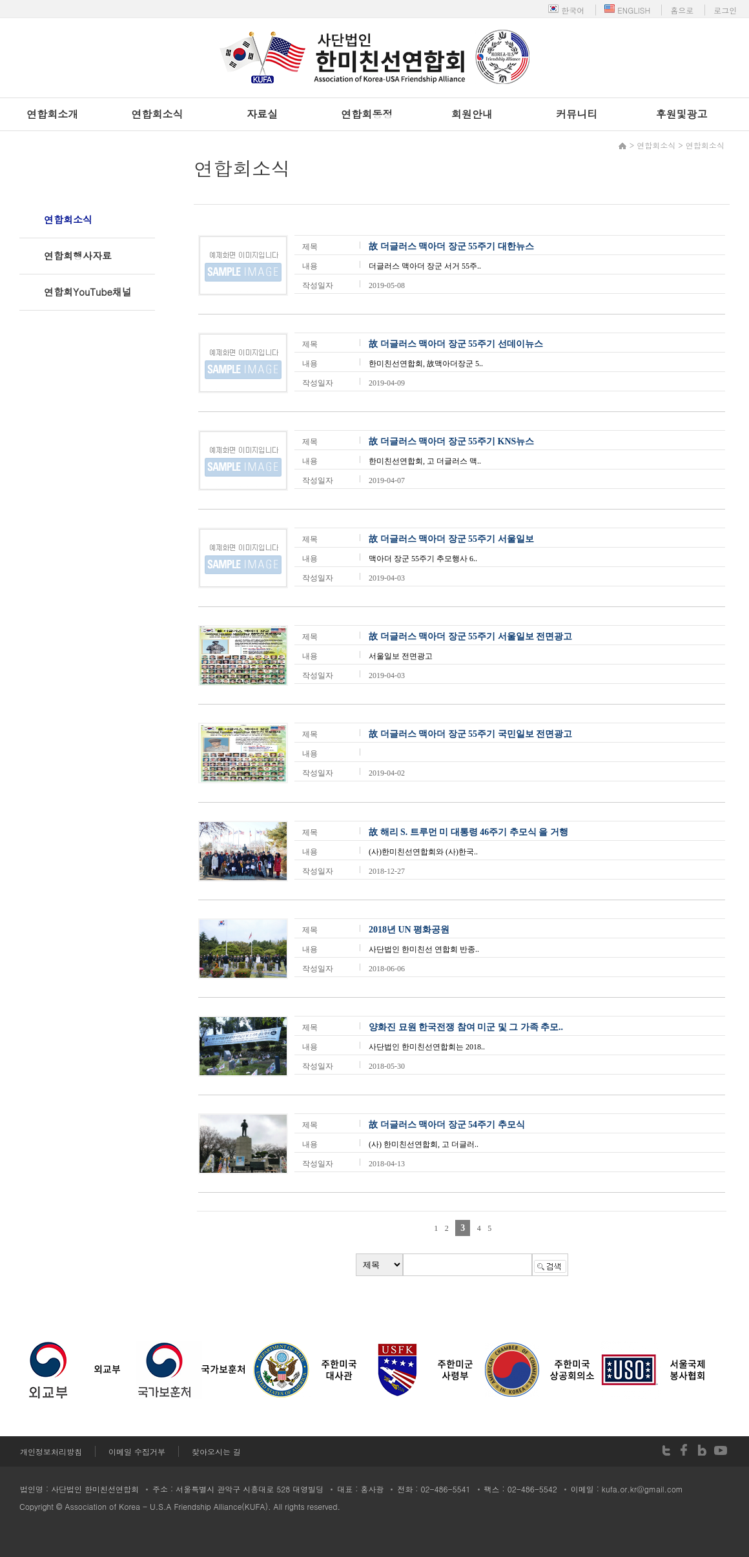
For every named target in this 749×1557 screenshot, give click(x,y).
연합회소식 (157, 114)
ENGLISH (627, 10)
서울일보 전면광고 (401, 656)
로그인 (725, 10)
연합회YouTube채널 (88, 291)
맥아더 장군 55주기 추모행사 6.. (423, 558)
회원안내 (472, 114)
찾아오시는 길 (216, 1451)
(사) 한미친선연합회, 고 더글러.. (423, 1144)
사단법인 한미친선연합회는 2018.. (427, 1046)
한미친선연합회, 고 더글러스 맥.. (425, 461)
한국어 (566, 10)
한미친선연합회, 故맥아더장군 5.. (426, 363)
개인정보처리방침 (51, 1451)
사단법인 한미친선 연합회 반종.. (424, 949)
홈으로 (681, 10)
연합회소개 (52, 114)
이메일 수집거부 (136, 1451)
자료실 (262, 114)
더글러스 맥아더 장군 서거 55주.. (425, 266)
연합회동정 (367, 114)
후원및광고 (682, 114)
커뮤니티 (576, 114)
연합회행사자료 (78, 255)
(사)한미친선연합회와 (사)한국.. (423, 851)
